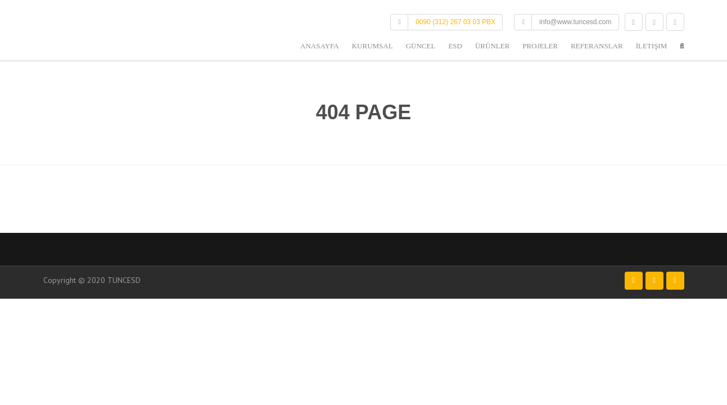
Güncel (421, 46)
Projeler (540, 46)
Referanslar (596, 46)
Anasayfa (319, 46)
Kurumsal (372, 46)
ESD (455, 46)
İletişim (651, 46)
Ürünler (492, 46)
